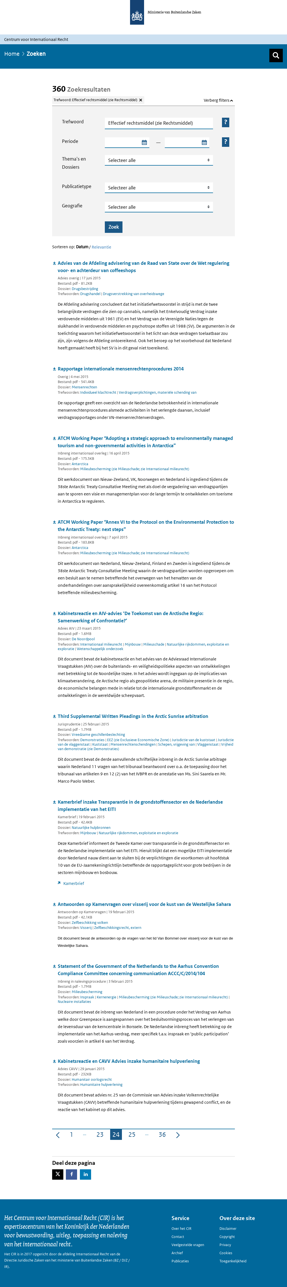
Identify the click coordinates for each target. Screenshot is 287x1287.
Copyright (227, 1236)
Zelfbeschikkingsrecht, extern (117, 927)
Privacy (225, 1244)
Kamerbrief (73, 883)
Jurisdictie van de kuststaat (194, 740)
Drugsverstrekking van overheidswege (133, 293)
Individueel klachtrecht (98, 392)
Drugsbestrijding (85, 288)
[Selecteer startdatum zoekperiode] (144, 142)
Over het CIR (181, 1228)
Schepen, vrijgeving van (177, 744)
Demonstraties (92, 740)
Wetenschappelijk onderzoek (100, 648)
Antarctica (80, 464)
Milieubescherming (87, 991)
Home (12, 53)
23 (101, 1135)
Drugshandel (90, 293)
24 (117, 1135)
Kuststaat (100, 744)
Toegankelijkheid (232, 1261)
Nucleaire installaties (74, 1001)
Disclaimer (228, 1228)
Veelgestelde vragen (188, 1244)
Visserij (86, 927)
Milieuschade (154, 644)
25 (133, 1135)
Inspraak (87, 997)
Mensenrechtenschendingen (133, 744)
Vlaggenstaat (208, 744)
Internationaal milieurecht (101, 644)
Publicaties (180, 1261)
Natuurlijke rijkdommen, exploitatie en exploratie (138, 833)
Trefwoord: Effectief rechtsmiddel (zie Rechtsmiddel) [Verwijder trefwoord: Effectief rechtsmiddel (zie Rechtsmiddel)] (95, 100)
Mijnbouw (133, 644)
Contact (178, 1236)
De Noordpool (83, 639)
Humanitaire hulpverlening (101, 1084)
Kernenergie (107, 997)
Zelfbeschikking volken (90, 922)
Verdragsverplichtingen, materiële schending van (157, 392)
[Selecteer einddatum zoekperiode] (204, 142)
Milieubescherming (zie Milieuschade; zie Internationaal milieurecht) (134, 469)
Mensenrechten (84, 387)
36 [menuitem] (163, 1135)
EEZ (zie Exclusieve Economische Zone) (138, 740)
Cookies (225, 1253)
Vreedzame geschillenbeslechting (98, 734)
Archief (177, 1253)
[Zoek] (276, 55)
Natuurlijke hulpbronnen (91, 827)
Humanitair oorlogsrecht (92, 1079)
